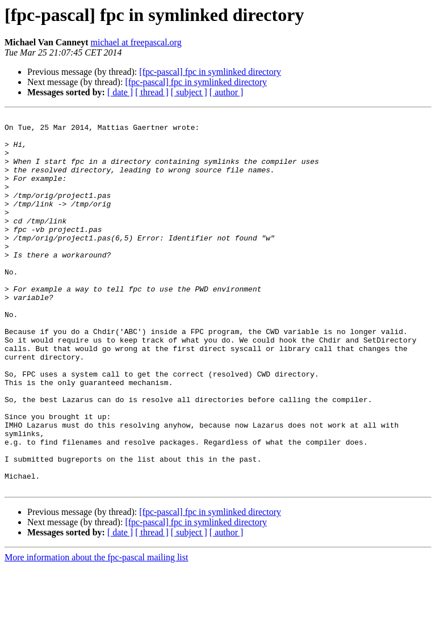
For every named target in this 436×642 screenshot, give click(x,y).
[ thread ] (152, 92)
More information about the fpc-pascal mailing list (96, 632)
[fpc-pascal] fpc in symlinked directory (210, 72)
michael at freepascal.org (136, 42)
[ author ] (226, 92)
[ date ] (120, 92)
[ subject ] (189, 92)
